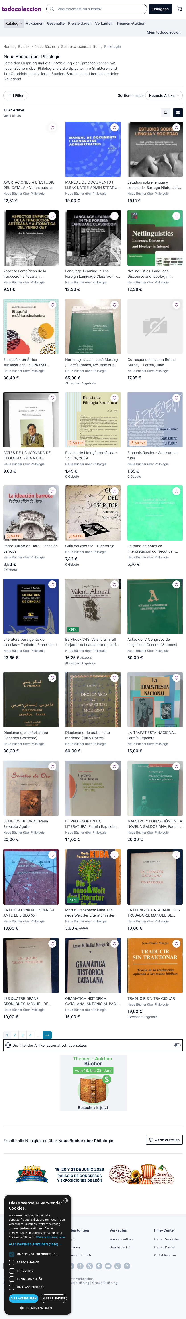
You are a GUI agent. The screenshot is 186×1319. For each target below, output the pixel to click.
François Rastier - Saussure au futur (152, 455)
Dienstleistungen (74, 1230)
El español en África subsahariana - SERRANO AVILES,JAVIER (24, 362)
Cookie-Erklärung (104, 1283)
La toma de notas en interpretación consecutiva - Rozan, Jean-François (151, 549)
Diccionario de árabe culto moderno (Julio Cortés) (87, 735)
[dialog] (37, 1255)
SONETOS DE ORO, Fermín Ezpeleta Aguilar (25, 824)
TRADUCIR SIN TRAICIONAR (151, 998)
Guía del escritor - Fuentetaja (89, 546)
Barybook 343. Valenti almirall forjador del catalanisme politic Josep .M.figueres (91, 642)
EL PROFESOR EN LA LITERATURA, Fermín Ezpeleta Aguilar (90, 824)
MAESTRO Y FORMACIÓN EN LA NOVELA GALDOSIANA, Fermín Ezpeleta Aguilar (154, 824)
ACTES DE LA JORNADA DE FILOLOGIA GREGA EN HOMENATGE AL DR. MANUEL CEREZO (29, 455)
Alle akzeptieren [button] (23, 1298)
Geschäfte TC (120, 1247)
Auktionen (34, 23)
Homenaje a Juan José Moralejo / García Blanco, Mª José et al (92, 362)
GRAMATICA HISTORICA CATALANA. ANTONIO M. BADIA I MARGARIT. (92, 1001)
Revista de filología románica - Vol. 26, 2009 (91, 455)
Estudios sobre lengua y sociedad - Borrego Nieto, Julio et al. (153, 185)
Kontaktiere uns (165, 1255)
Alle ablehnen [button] (53, 1298)
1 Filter (15, 95)
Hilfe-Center (164, 1230)
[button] (38, 1244)
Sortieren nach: (130, 95)
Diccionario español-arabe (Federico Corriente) (25, 735)
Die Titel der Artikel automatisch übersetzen (46, 1045)
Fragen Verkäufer (166, 1239)
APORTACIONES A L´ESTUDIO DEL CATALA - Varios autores (29, 185)
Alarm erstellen (164, 1140)
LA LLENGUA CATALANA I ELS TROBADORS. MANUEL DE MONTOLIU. (153, 913)
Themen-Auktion (130, 23)
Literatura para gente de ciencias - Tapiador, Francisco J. (30, 642)
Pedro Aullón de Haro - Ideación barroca (30, 548)
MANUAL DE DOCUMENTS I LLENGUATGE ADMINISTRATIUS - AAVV (92, 185)
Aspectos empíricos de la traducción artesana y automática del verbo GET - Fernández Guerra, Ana (26, 274)
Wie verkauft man (122, 1239)
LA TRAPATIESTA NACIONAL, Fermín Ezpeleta (152, 735)
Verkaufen (104, 23)
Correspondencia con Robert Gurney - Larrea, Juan (151, 362)
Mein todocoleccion (164, 32)
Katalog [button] (12, 23)
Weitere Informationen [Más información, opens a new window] (51, 1237)
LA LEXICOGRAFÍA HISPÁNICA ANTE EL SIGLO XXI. (29, 912)
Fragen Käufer (164, 1247)
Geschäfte (56, 23)
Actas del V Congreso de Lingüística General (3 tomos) (152, 642)
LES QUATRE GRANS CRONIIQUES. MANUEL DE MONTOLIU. (25, 1001)
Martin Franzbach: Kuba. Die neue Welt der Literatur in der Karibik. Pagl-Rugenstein (89, 913)
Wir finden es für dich (75, 1255)
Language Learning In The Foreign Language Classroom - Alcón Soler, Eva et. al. (91, 274)
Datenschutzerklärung (73, 1283)
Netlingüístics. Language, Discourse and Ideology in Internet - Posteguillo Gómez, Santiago (152, 274)
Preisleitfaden (80, 23)
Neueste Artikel (162, 95)
